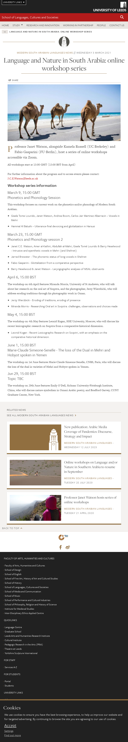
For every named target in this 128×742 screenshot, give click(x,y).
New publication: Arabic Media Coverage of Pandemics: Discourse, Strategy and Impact (88, 431)
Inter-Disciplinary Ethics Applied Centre (24, 613)
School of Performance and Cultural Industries (27, 600)
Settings (8, 731)
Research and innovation (42, 25)
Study (16, 25)
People (101, 25)
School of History (13, 583)
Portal (8, 681)
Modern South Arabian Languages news (45, 52)
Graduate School (13, 631)
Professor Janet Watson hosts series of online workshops (90, 499)
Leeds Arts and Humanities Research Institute (27, 636)
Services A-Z (11, 667)
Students (9, 685)
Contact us (116, 25)
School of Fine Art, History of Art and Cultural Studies (31, 578)
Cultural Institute (13, 640)
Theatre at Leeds (13, 649)
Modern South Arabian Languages (88, 443)
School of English (13, 574)
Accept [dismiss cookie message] (10, 725)
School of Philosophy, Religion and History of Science (31, 604)
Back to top (10, 528)
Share (15, 80)
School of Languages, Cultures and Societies (30, 17)
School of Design (13, 570)
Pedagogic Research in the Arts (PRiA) (24, 644)
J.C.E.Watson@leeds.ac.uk (23, 178)
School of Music (12, 596)
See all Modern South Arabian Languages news (40, 415)
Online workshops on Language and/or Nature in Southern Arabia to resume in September (91, 467)
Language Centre (13, 627)
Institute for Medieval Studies (19, 609)
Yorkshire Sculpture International (21, 653)
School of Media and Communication (23, 591)
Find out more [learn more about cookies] (12, 735)
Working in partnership (78, 25)
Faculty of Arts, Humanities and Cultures (25, 565)
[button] (122, 17)
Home (5, 25)
